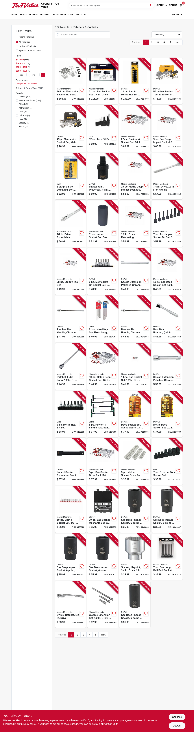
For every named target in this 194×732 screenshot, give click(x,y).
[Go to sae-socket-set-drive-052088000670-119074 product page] (102, 81)
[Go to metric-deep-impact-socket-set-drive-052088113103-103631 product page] (134, 176)
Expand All (32, 83)
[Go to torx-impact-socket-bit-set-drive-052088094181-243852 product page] (167, 223)
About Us (177, 15)
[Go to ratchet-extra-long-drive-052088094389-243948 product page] (70, 366)
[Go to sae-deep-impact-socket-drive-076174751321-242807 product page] (167, 509)
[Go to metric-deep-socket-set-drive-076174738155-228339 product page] (167, 414)
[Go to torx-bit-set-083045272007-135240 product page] (102, 128)
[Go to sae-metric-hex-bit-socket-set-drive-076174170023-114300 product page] (134, 81)
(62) (24, 104)
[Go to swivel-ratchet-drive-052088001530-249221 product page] (70, 604)
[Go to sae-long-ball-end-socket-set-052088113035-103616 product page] (167, 557)
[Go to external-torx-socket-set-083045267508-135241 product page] (167, 461)
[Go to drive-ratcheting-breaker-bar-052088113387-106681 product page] (134, 223)
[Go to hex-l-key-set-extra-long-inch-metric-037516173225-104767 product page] (102, 319)
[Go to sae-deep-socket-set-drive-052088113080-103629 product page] (167, 271)
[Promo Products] (17, 37)
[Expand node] (17, 88)
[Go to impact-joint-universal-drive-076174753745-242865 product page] (102, 176)
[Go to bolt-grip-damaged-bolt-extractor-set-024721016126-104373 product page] (70, 176)
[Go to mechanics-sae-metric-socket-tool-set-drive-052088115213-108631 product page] (70, 81)
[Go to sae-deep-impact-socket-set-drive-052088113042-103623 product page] (167, 128)
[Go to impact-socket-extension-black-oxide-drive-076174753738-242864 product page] (70, 461)
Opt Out (177, 725)
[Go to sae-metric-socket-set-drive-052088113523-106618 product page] (134, 128)
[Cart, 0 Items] (181, 5)
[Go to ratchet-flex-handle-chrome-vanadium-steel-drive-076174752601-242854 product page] (134, 319)
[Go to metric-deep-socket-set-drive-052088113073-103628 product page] (102, 366)
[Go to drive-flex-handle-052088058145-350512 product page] (167, 176)
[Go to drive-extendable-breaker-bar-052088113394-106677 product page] (70, 223)
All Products (24, 42)
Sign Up (172, 5)
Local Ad (81, 15)
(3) (23, 111)
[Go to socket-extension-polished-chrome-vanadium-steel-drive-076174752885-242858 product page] (167, 366)
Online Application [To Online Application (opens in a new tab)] (63, 15)
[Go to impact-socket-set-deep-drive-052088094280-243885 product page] (102, 223)
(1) (23, 119)
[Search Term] (111, 5)
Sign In (160, 5)
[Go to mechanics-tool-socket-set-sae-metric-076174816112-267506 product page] (167, 81)
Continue (177, 717)
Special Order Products (30, 50)
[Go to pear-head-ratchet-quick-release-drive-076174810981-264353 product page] (167, 319)
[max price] (34, 75)
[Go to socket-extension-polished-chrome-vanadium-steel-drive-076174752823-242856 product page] (134, 271)
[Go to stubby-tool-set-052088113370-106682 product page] (70, 271)
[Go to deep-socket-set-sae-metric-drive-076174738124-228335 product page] (134, 414)
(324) (25, 96)
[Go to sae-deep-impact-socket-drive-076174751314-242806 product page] (134, 509)
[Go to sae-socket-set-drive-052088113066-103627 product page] (134, 366)
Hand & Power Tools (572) (30, 88)
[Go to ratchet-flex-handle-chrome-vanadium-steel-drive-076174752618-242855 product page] (70, 319)
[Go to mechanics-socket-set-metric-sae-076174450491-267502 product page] (70, 128)
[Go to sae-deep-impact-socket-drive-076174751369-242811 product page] (70, 557)
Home (14, 15)
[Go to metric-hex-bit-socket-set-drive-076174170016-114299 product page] (102, 271)
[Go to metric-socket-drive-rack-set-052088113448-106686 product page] (134, 461)
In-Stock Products (27, 46)
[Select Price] (43, 75)
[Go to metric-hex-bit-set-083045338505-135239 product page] (70, 414)
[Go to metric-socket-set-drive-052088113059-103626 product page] (70, 509)
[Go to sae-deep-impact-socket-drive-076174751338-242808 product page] (134, 604)
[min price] (21, 75)
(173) (30, 100)
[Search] (151, 5)
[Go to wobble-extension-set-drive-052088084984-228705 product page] (102, 604)
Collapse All (21, 83)
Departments (28, 15)
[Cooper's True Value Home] (25, 5)
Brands (44, 15)
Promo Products (26, 37)
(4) (25, 108)
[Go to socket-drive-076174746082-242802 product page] (134, 557)
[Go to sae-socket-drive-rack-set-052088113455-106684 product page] (102, 461)
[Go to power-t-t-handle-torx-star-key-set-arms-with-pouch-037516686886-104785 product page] (102, 414)
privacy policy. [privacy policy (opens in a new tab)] (28, 724)
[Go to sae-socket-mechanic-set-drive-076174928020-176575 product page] (102, 509)
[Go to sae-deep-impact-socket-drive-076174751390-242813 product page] (102, 557)
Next (178, 42)
